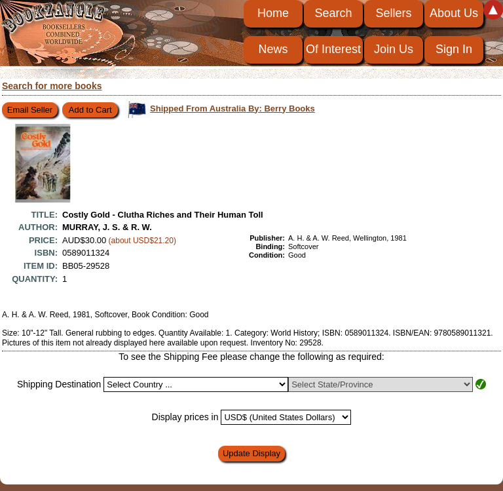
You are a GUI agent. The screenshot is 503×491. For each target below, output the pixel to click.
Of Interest (333, 49)
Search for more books (52, 86)
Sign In (454, 49)
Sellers (393, 13)
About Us (454, 13)
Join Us (393, 49)
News (273, 49)
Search (333, 13)
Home (273, 13)
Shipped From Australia (232, 108)
